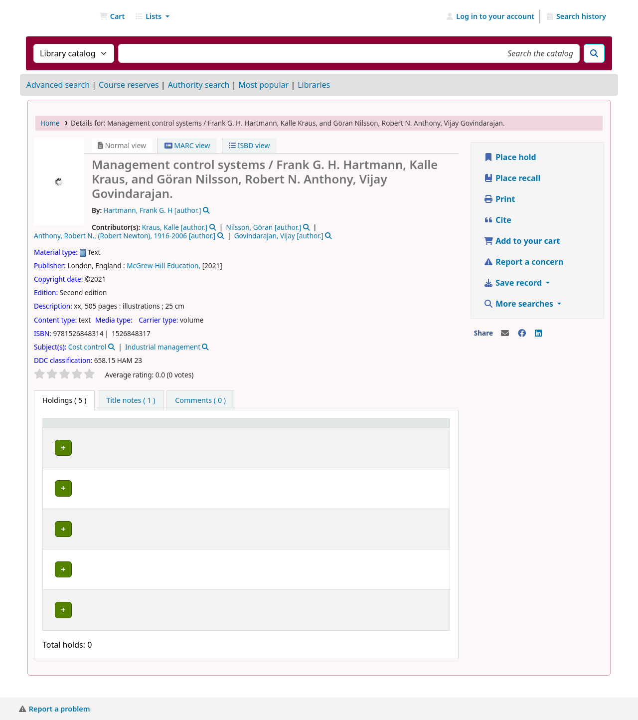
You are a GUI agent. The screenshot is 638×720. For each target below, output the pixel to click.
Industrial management (162, 347)
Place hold (509, 157)
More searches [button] (519, 303)
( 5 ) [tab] (64, 400)
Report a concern (523, 261)
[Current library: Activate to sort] (165, 432)
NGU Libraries (53, 16)
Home (50, 123)
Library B (156, 456)
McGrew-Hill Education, (163, 265)
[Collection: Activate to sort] (234, 432)
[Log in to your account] (490, 16)
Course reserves (129, 84)
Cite (497, 219)
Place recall (511, 178)
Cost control (87, 347)
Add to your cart (521, 240)
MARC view (187, 145)
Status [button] (369, 437)
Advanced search (58, 84)
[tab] (130, 400)
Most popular (263, 84)
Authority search (199, 84)
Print (499, 198)
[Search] (594, 53)
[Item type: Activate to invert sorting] (88, 432)
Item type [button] (64, 437)
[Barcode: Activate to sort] (425, 432)
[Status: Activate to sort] (377, 432)
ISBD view (249, 145)
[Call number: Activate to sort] (312, 432)
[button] (112, 16)
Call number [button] (297, 437)
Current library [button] (150, 432)
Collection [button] (220, 437)
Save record (513, 282)
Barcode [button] (420, 437)
